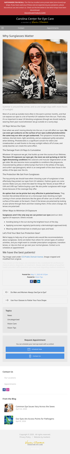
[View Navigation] (3, 28)
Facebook (4, 389)
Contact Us (35, 356)
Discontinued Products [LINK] (35, 13)
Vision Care (12, 323)
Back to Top (35, 449)
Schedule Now (34, 349)
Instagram (7, 389)
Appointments (53, 28)
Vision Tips (39, 277)
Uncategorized (13, 319)
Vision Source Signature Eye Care (35, 442)
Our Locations (10, 378)
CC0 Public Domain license (32, 257)
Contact (21, 28)
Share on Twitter (35, 281)
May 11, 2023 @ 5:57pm (39, 274)
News (9, 315)
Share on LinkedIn (38, 281)
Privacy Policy (25, 437)
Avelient (46, 437)
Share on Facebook (31, 281)
